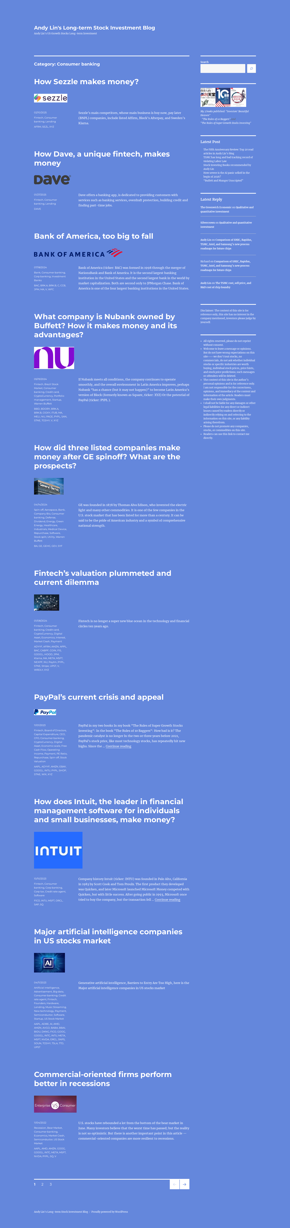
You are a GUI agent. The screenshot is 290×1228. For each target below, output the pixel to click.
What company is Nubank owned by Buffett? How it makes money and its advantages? (105, 325)
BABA (54, 1027)
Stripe (45, 665)
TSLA (55, 1043)
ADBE (45, 1023)
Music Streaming (55, 1007)
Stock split (40, 536)
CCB (62, 285)
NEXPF (38, 662)
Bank (37, 272)
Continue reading (118, 746)
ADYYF (38, 646)
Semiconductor (43, 1014)
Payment (56, 641)
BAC (36, 285)
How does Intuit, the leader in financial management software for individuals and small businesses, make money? (108, 810)
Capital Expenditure (46, 734)
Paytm (53, 662)
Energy (50, 521)
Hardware (53, 1003)
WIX (44, 774)
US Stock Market (54, 1018)
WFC (51, 289)
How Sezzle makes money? (86, 81)
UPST (53, 665)
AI (51, 1023)
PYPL (57, 416)
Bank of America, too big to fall (93, 236)
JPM (36, 289)
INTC (47, 1035)
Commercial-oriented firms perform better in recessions (103, 1079)
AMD (56, 1023)
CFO (36, 738)
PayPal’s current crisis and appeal (99, 697)
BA (36, 545)
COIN (53, 650)
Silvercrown (207, 222)
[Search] (251, 68)
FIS (59, 650)
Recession (40, 1127)
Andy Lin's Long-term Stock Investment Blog (94, 28)
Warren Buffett (43, 403)
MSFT (59, 658)
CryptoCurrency (43, 395)
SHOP (62, 770)
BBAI (62, 1027)
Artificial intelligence (46, 987)
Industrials (40, 529)
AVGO (46, 1027)
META (51, 658)
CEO (62, 734)
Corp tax (39, 891)
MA (42, 289)
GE (40, 545)
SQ (41, 904)
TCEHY (46, 420)
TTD (61, 1043)
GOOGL (38, 654)
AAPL (37, 766)
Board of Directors (55, 730)
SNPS (61, 1039)
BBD (37, 408)
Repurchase (41, 532)
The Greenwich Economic (216, 207)
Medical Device (57, 529)
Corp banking (42, 276)
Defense (50, 517)
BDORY (45, 408)
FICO (37, 900)
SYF (60, 545)
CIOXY (46, 412)
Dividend (39, 521)
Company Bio (42, 513)
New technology (44, 1010)
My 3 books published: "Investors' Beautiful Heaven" (224, 113)
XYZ (51, 126)
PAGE (49, 416)
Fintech (38, 117)
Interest (60, 637)
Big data (58, 991)
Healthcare (50, 525)
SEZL (45, 126)
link (230, 434)
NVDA (45, 1039)
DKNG (45, 1031)
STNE (37, 420)
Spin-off (38, 509)
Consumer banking (53, 272)
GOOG (61, 1031)
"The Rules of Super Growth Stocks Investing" (225, 123)
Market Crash (42, 641)
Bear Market (54, 1127)
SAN (64, 416)
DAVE (37, 208)
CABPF (44, 650)
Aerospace (51, 509)
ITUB (54, 412)
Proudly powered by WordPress (109, 1211)
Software (55, 532)
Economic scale (50, 745)
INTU (47, 770)
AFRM (37, 126)
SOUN (37, 1043)
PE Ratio (62, 753)
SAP (36, 904)
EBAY (62, 766)
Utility (51, 536)
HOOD (48, 654)
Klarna (38, 658)
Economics (48, 637)
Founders (39, 1003)
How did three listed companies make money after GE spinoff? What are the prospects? (107, 456)
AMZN (55, 646)
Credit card (52, 391)
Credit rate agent (55, 891)
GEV (54, 545)
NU (43, 416)
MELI (37, 416)
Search (204, 62)
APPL (63, 646)
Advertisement (43, 991)
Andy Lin (205, 239)
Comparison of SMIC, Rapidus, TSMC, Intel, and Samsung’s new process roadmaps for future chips (226, 244)
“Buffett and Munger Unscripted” (223, 180)
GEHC (46, 545)
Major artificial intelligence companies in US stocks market (108, 936)
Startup (56, 399)
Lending (50, 121)
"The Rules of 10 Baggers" (216, 119)
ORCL (59, 900)
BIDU (37, 1031)
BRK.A (44, 285)
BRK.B (52, 285)
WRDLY (38, 669)
